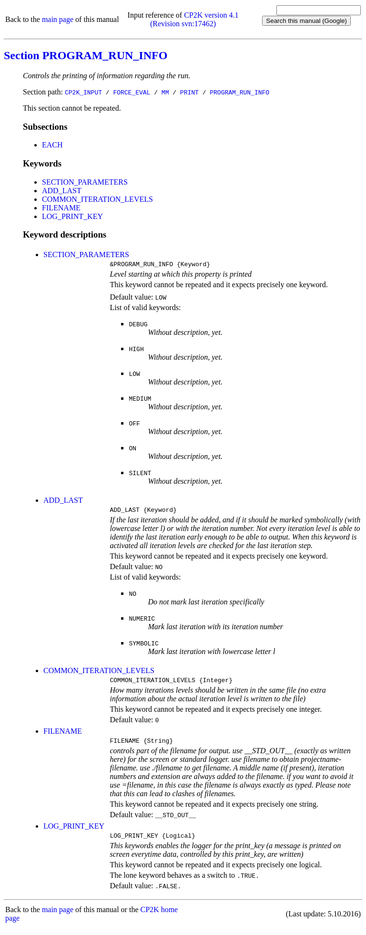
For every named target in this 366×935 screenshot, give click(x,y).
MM (165, 92)
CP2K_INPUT (83, 92)
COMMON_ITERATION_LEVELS (97, 199)
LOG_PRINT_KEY (72, 216)
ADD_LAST (61, 191)
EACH (52, 145)
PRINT (189, 92)
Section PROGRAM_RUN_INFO (85, 55)
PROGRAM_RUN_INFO (239, 92)
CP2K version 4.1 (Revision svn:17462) (194, 19)
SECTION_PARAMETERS (85, 182)
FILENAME (61, 208)
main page (57, 19)
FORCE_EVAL (131, 92)
